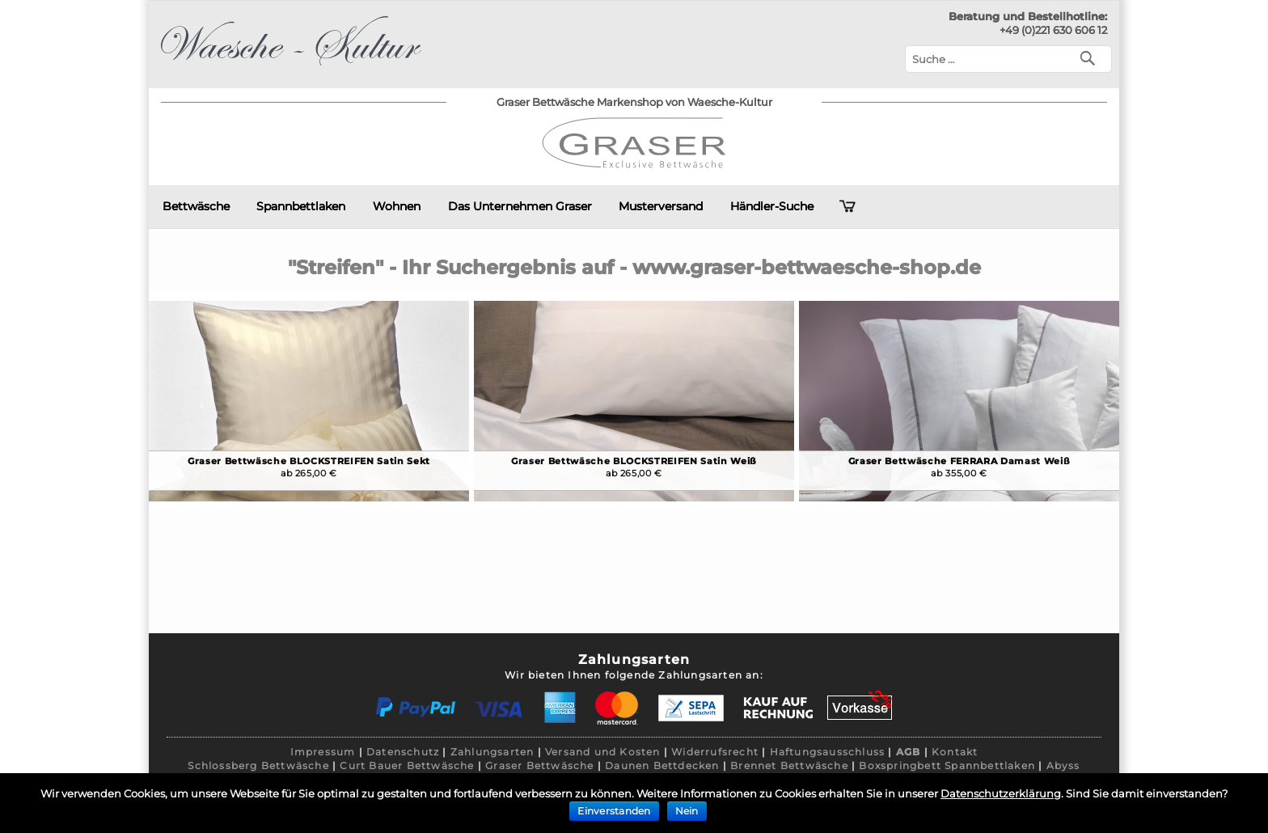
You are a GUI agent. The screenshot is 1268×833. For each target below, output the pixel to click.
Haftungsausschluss (827, 752)
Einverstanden (613, 811)
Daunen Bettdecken (662, 765)
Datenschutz (402, 752)
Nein (687, 811)
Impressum (323, 752)
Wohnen (397, 206)
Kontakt (955, 752)
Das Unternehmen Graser (520, 206)
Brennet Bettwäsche (789, 765)
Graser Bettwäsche (539, 765)
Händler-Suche (772, 206)
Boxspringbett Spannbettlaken (947, 765)
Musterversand (661, 206)
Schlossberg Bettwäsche (258, 765)
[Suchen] (1091, 57)
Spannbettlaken (300, 206)
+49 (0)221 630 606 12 (1053, 29)
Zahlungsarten (492, 752)
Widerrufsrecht (715, 752)
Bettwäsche (196, 206)
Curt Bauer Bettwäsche (407, 765)
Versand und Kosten (603, 752)
